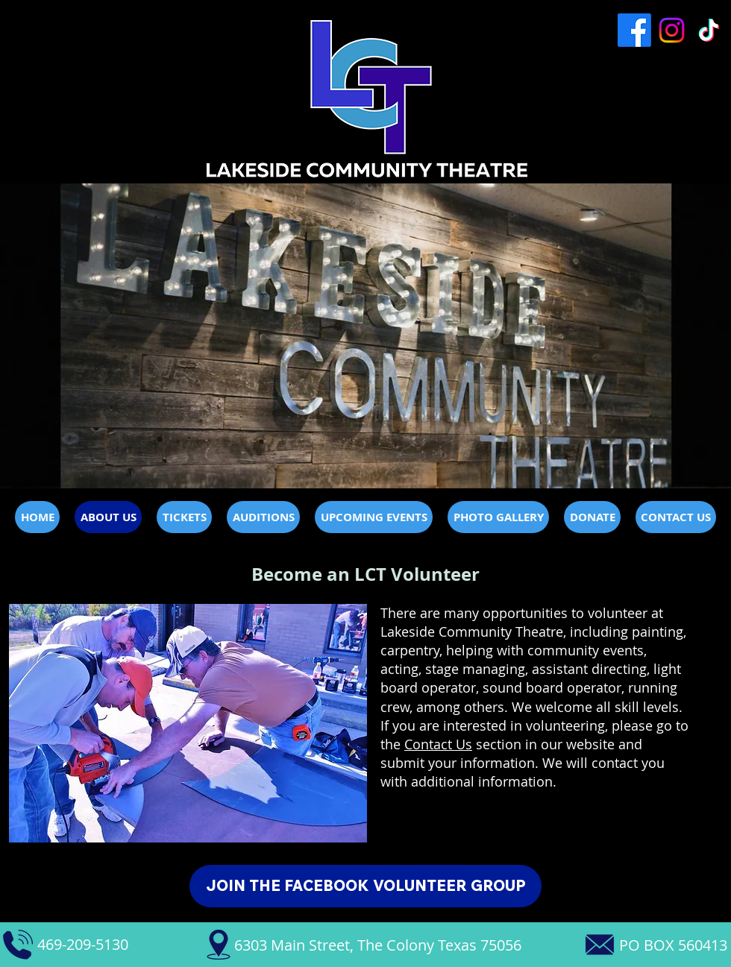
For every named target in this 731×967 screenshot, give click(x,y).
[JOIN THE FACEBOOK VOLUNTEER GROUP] (365, 886)
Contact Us (438, 744)
